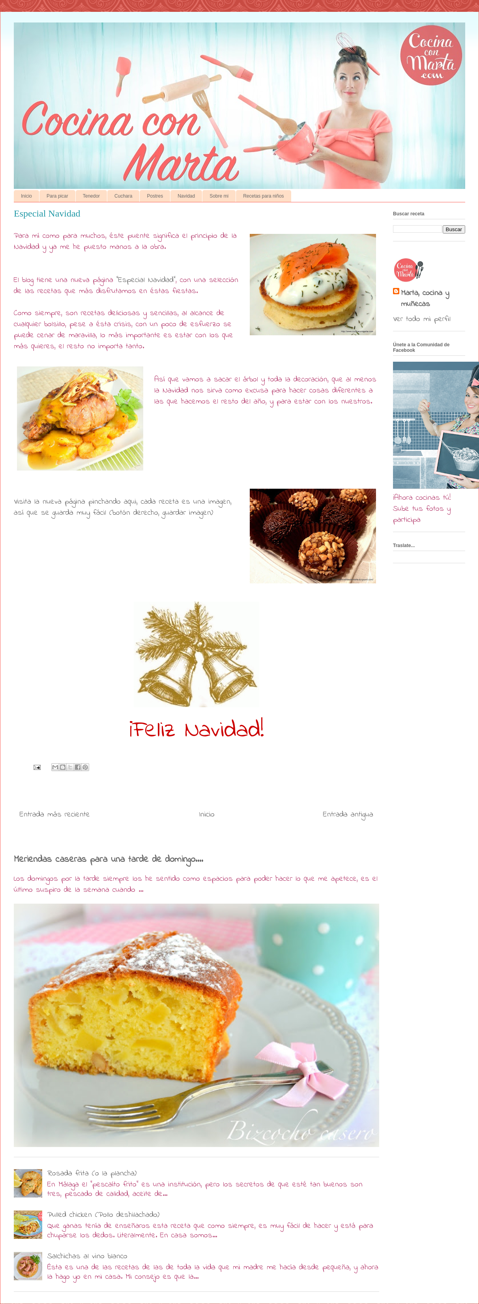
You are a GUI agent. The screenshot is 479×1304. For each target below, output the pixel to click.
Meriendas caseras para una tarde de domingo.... (108, 859)
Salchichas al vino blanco (87, 1256)
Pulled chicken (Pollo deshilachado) (103, 1215)
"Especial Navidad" (146, 280)
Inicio (26, 196)
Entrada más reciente (55, 814)
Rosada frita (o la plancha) (92, 1173)
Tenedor (91, 196)
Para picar (57, 196)
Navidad (186, 196)
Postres (155, 196)
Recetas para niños (263, 196)
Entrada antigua (348, 814)
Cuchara (123, 196)
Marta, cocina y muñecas (425, 299)
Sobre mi (219, 196)
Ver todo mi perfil (422, 319)
